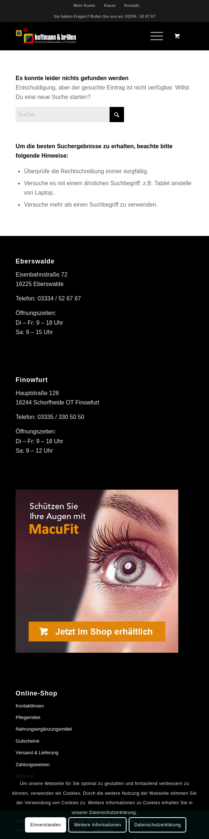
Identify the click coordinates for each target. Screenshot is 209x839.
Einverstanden (45, 824)
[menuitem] (84, 5)
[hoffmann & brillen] (87, 35)
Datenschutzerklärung (157, 824)
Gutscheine (27, 741)
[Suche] (70, 114)
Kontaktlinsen (30, 706)
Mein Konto (84, 5)
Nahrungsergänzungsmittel (44, 729)
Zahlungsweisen (33, 764)
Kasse (109, 5)
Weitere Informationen (97, 824)
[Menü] (153, 35)
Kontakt (131, 5)
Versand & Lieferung (37, 752)
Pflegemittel (28, 717)
